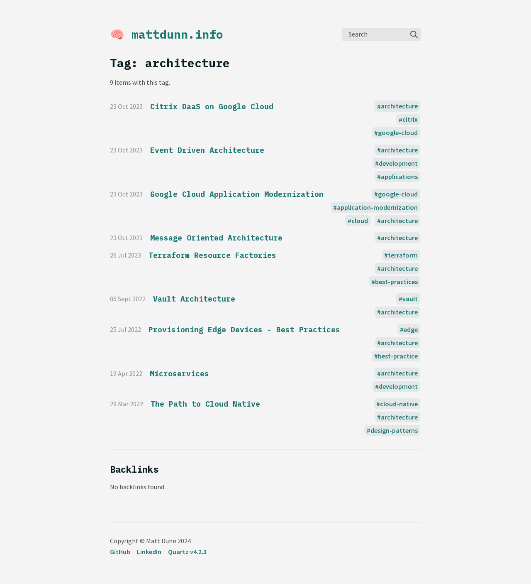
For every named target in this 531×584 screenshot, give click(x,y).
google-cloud (398, 133)
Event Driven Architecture (207, 150)
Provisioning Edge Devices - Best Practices (244, 329)
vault (410, 298)
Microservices (179, 373)
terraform (403, 255)
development (398, 163)
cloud (359, 220)
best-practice (398, 356)
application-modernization (377, 207)
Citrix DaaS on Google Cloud (211, 106)
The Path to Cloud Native (205, 404)
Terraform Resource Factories (212, 255)
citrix (410, 119)
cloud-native (399, 404)
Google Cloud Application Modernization (237, 194)
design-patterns (394, 430)
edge (411, 329)
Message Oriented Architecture (216, 238)
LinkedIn (149, 551)
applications (399, 176)
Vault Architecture (194, 299)
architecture (399, 106)
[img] (414, 34)
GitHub (120, 551)
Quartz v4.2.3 (187, 551)
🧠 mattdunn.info (166, 34)
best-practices (396, 281)
